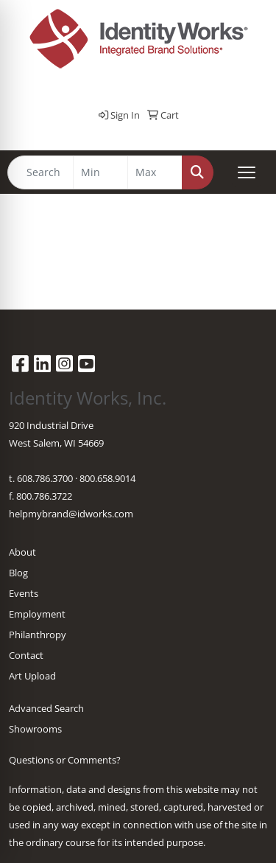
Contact (26, 655)
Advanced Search (46, 708)
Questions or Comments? (65, 759)
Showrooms (35, 729)
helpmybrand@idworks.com (71, 513)
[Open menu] (246, 172)
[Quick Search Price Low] (100, 172)
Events (23, 593)
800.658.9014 (107, 478)
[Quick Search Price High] (155, 172)
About (22, 552)
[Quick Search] (40, 172)
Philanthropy (37, 634)
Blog (18, 572)
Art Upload (32, 675)
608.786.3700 (45, 478)
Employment (37, 614)
